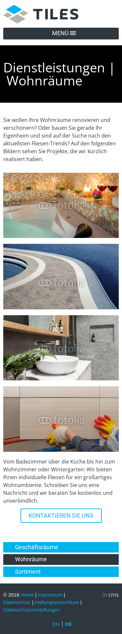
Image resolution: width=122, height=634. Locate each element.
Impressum (50, 594)
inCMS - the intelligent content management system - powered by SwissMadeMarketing (110, 595)
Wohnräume (31, 559)
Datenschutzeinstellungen (31, 609)
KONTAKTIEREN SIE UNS (61, 515)
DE (68, 624)
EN (56, 624)
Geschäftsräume (36, 547)
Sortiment (28, 571)
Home (27, 594)
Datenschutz (17, 602)
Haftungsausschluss (57, 602)
